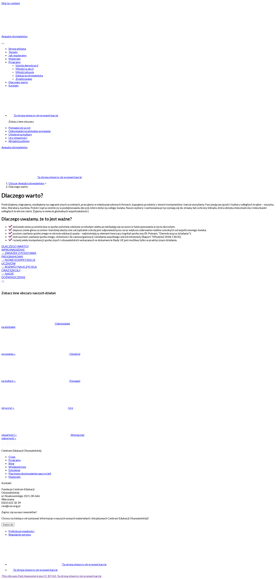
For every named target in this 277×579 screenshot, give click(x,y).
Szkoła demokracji (27, 65)
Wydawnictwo (17, 466)
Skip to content (10, 3)
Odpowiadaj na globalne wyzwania (29, 131)
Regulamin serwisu (19, 534)
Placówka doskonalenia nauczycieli (29, 473)
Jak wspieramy (17, 55)
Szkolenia (14, 470)
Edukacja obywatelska (29, 75)
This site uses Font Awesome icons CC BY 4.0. (51, 576)
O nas (11, 456)
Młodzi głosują (25, 72)
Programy (14, 62)
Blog (11, 463)
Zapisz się (8, 524)
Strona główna (17, 48)
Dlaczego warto (18, 82)
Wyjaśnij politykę (19, 141)
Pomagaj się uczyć (19, 127)
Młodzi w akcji (25, 68)
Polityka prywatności (21, 531)
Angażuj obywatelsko (14, 147)
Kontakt (13, 85)
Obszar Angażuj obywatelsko (26, 183)
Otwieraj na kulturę (20, 134)
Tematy (13, 52)
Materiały (14, 58)
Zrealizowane (24, 78)
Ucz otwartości (17, 137)
